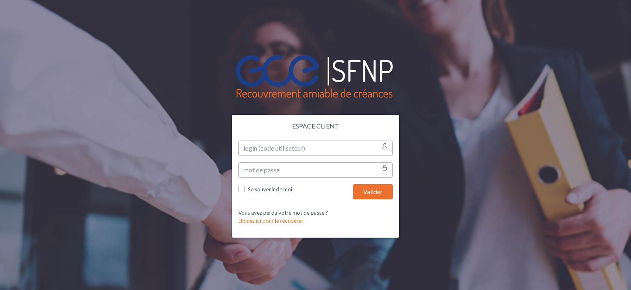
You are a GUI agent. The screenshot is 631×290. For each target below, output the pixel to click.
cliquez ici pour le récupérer (270, 221)
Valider (373, 191)
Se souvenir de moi (270, 189)
